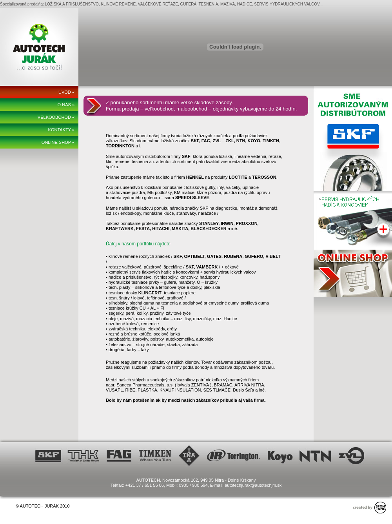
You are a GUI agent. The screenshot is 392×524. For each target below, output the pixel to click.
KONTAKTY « (61, 129)
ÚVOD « (66, 92)
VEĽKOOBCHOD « (56, 117)
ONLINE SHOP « (58, 142)
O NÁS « (66, 104)
